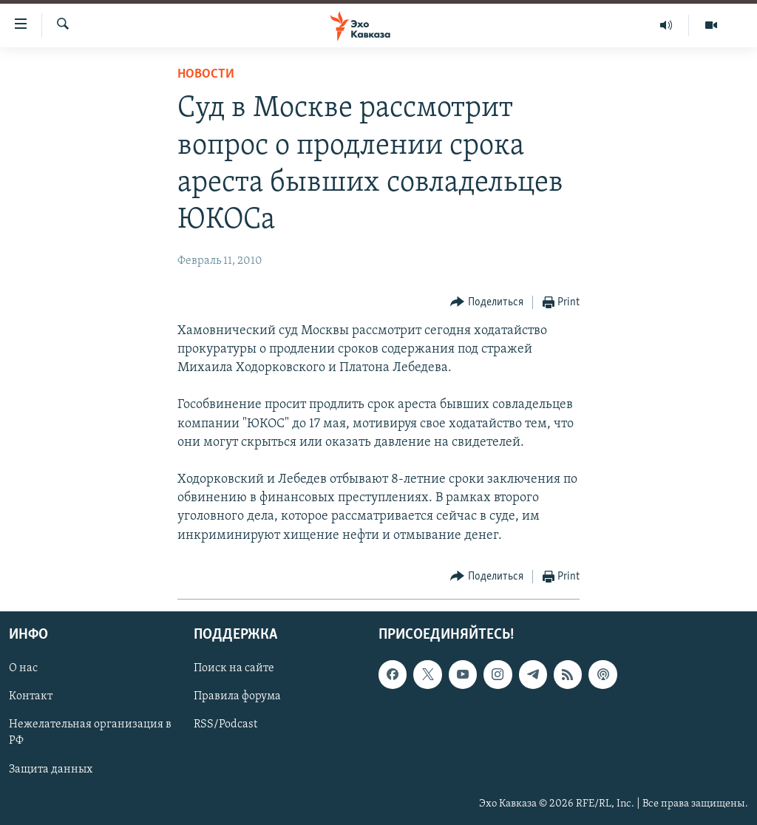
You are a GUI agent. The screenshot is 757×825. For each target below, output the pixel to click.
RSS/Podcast (225, 724)
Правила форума (237, 696)
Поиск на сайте (234, 668)
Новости (205, 74)
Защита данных (50, 769)
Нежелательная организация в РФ (90, 733)
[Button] (486, 303)
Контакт (30, 696)
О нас (23, 668)
